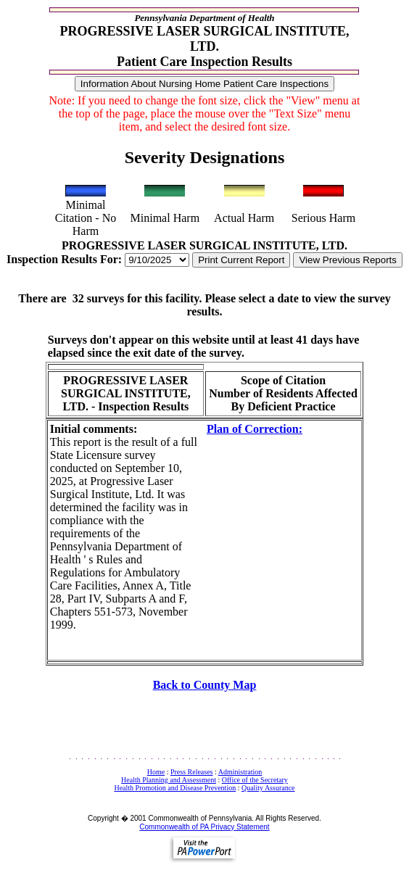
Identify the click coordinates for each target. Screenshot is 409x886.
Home (156, 772)
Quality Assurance (268, 788)
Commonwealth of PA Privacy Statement (204, 827)
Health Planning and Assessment (168, 780)
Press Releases (191, 772)
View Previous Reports (348, 259)
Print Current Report (241, 259)
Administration (240, 772)
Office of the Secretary (255, 780)
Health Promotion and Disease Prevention (175, 788)
